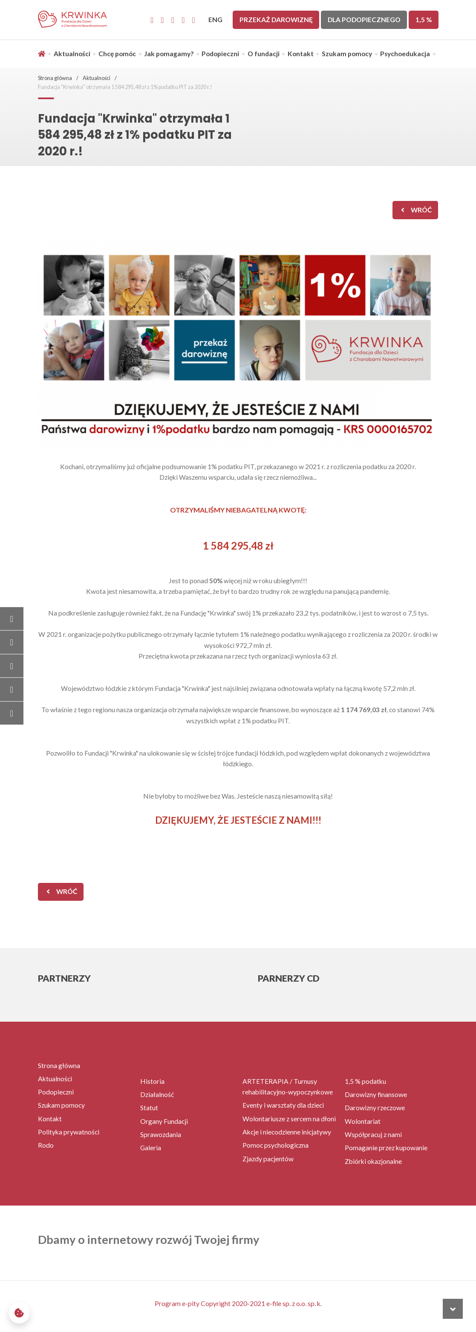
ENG (215, 19)
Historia (152, 1081)
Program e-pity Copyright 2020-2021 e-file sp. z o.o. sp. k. (238, 1303)
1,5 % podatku (365, 1081)
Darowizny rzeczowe (375, 1107)
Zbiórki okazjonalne (373, 1161)
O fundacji (264, 53)
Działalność (157, 1094)
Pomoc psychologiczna (275, 1145)
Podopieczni (220, 53)
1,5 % (423, 19)
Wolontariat (363, 1121)
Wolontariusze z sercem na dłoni (289, 1119)
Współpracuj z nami (373, 1134)
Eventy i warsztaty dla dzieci (283, 1105)
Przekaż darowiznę (276, 19)
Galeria (150, 1148)
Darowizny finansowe (376, 1094)
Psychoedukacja (405, 53)
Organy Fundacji (164, 1121)
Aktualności (72, 53)
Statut (149, 1107)
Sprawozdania (160, 1134)
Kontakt (301, 53)
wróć (421, 210)
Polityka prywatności (68, 1132)
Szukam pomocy (347, 53)
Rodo (46, 1145)
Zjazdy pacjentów (268, 1159)
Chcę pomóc (117, 53)
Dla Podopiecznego (364, 19)
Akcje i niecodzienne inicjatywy (286, 1132)
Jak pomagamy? (168, 53)
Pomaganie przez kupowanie (386, 1148)
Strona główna (55, 78)
